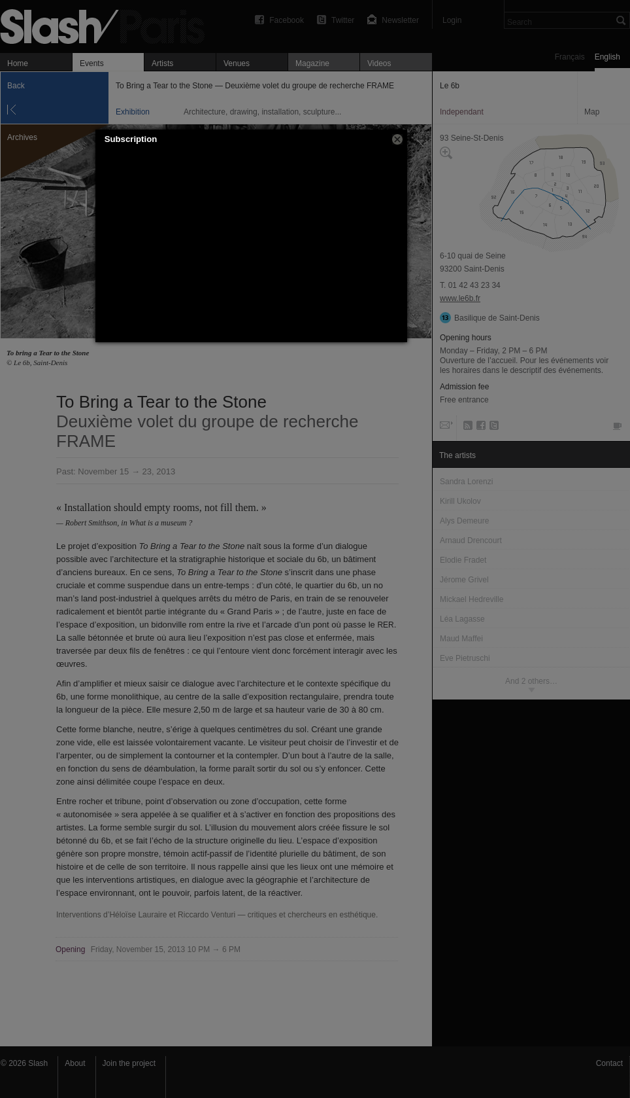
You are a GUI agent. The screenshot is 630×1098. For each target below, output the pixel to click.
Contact (609, 1063)
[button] (397, 139)
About (75, 1063)
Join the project (129, 1063)
